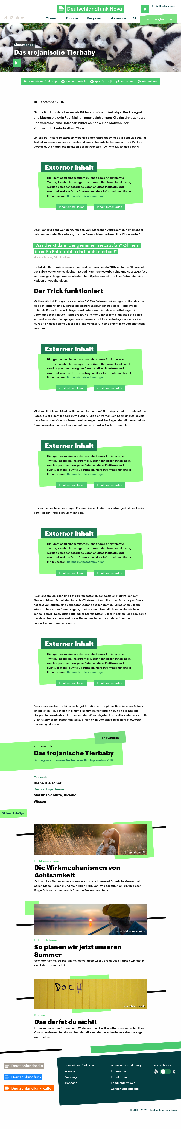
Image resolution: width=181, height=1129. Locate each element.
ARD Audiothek (73, 81)
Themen (51, 18)
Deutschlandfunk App (40, 81)
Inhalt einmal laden (71, 206)
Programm (94, 18)
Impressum (118, 1071)
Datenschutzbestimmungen (85, 195)
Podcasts (72, 18)
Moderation (118, 18)
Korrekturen (119, 1077)
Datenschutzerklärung (126, 1065)
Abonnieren (148, 81)
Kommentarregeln (123, 1082)
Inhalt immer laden (109, 206)
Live (146, 19)
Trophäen (71, 1082)
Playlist (159, 19)
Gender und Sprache (125, 1088)
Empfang (71, 1077)
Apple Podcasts (120, 81)
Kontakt (70, 1071)
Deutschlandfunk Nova (80, 1065)
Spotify (97, 81)
